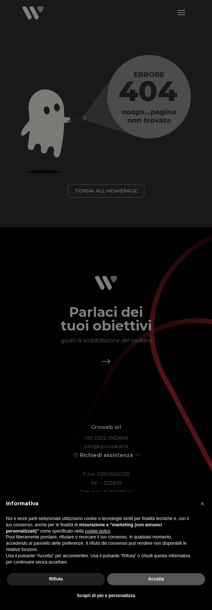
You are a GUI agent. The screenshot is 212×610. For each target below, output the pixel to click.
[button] (202, 504)
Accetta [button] (156, 579)
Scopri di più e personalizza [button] (106, 595)
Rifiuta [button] (56, 579)
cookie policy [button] (97, 531)
